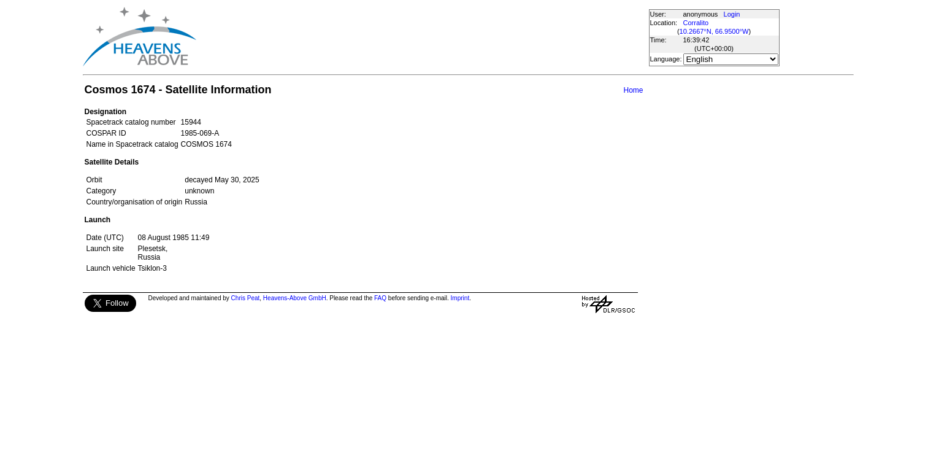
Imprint (460, 298)
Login (732, 14)
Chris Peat (245, 298)
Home (633, 90)
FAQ (380, 298)
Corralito (696, 22)
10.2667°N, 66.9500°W (714, 31)
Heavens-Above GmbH (294, 298)
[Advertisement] (422, 36)
